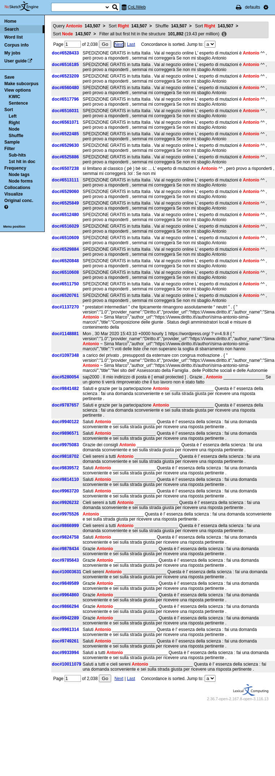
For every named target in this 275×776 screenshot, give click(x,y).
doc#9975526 (65, 514)
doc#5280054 (65, 377)
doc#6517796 (65, 99)
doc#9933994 (65, 652)
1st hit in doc (22, 161)
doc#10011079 (66, 664)
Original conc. (18, 200)
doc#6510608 (65, 272)
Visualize (13, 194)
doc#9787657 (65, 405)
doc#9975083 (65, 444)
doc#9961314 (65, 629)
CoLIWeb (137, 7)
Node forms (21, 181)
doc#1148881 (65, 333)
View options (17, 90)
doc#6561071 (65, 122)
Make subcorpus (21, 83)
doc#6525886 (65, 156)
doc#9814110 (65, 479)
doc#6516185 (65, 64)
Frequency (15, 168)
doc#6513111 (65, 180)
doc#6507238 (65, 168)
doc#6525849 (65, 203)
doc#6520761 (65, 295)
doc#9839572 (65, 467)
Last (131, 44)
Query (76, 26)
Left (13, 116)
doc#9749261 (65, 641)
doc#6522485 (65, 133)
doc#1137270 (65, 307)
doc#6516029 (65, 226)
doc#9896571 (65, 433)
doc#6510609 (65, 237)
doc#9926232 (65, 502)
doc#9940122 (65, 421)
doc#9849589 (65, 583)
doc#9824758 (65, 537)
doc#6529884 (65, 249)
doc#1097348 (65, 355)
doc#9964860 (65, 594)
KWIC (14, 96)
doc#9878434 (65, 548)
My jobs (12, 53)
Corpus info (16, 45)
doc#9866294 (65, 606)
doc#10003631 (66, 571)
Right (14, 122)
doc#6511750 (65, 283)
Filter (9, 148)
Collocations (17, 187)
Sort (8, 109)
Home (10, 21)
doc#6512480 (65, 214)
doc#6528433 (65, 53)
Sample (12, 142)
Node (14, 129)
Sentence (18, 103)
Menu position (14, 226)
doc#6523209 (65, 76)
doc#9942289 (65, 618)
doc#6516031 (65, 110)
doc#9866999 (65, 525)
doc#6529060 (65, 191)
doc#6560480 (65, 87)
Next (118, 44)
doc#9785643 (65, 560)
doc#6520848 (65, 260)
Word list (13, 37)
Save (9, 77)
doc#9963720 (65, 491)
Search (11, 29)
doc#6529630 (65, 145)
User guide (15, 60)
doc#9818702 (65, 456)
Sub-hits (17, 155)
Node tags (19, 174)
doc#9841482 (65, 388)
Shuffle (16, 135)
